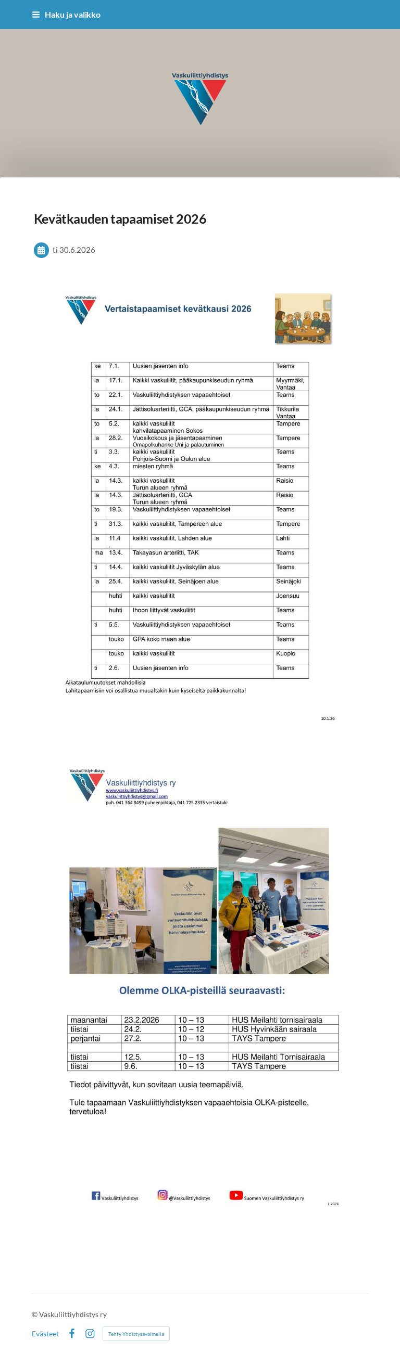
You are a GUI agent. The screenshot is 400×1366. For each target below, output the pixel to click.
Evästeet (45, 1333)
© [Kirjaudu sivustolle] (35, 1314)
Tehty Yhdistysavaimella (136, 1334)
